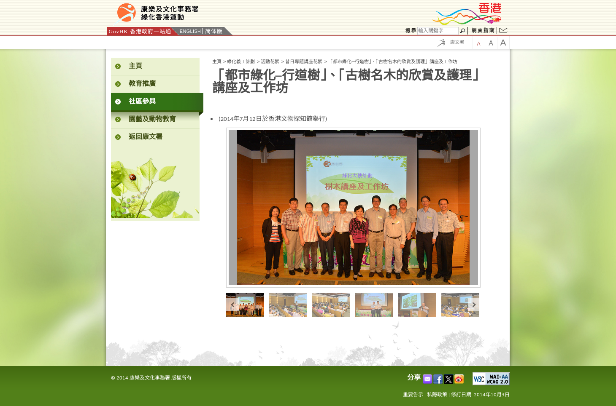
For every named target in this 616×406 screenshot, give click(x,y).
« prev (232, 305)
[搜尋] (438, 31)
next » (474, 305)
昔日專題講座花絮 (303, 61)
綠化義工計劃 (241, 61)
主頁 (217, 61)
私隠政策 (437, 394)
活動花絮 (270, 61)
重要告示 (413, 394)
